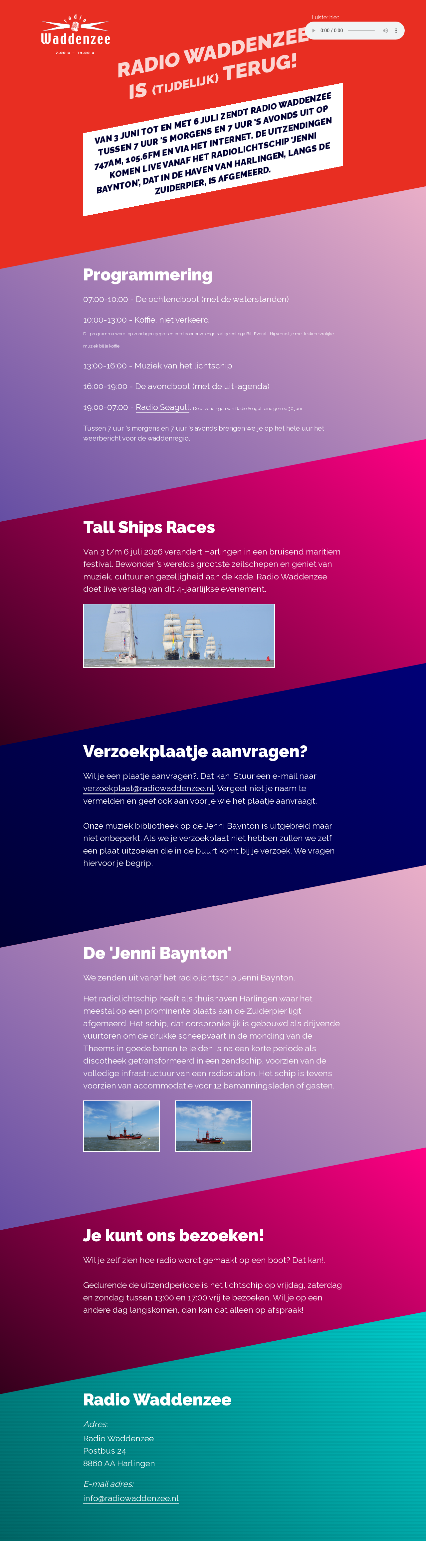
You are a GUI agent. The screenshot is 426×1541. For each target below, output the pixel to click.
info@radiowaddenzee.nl (131, 1498)
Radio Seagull (162, 407)
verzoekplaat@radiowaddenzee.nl (148, 788)
